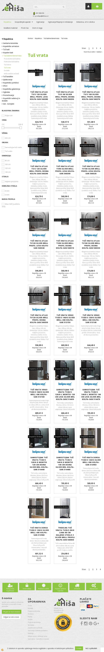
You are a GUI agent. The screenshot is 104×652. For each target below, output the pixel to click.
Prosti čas (25, 28)
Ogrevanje (40, 22)
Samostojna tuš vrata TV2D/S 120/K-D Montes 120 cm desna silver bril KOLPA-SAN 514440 (39, 463)
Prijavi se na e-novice (11, 612)
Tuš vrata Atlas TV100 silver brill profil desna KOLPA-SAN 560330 (91, 244)
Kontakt (30, 608)
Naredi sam (94, 589)
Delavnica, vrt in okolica (85, 22)
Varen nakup (27, 589)
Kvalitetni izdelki (43, 589)
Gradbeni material (10, 28)
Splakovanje (7, 79)
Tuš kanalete (8, 76)
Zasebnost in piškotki (35, 628)
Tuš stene (7, 65)
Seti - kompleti (8, 104)
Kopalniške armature (11, 46)
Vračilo (30, 619)
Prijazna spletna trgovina (60, 590)
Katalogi (30, 633)
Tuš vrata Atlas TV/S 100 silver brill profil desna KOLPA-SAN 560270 (91, 95)
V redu (79, 648)
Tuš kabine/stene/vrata (12, 56)
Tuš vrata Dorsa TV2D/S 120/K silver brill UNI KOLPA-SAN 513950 (91, 461)
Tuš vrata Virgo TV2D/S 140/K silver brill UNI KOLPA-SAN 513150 (65, 318)
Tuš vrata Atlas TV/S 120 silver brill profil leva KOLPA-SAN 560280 (39, 95)
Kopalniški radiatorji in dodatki (11, 99)
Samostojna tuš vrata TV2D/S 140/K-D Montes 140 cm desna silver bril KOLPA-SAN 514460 (65, 463)
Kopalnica (7, 22)
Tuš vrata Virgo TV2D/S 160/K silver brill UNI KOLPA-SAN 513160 (39, 393)
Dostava (77, 589)
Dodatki (7, 70)
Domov (30, 38)
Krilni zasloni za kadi (11, 73)
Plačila (30, 617)
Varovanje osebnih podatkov (38, 631)
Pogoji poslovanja (34, 611)
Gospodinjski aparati (23, 22)
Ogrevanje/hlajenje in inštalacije (60, 22)
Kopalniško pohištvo (11, 83)
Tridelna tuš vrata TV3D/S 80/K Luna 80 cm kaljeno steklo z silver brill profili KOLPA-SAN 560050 (65, 534)
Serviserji (31, 625)
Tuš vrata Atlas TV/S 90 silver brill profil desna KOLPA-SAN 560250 (64, 95)
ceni (94, 52)
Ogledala (6, 92)
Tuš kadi (6, 49)
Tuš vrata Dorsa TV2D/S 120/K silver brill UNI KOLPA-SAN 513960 (39, 531)
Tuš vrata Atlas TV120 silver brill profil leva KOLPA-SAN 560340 (39, 244)
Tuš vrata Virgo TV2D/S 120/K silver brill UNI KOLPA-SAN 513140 (91, 318)
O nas (30, 606)
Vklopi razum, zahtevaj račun (37, 636)
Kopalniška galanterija (11, 89)
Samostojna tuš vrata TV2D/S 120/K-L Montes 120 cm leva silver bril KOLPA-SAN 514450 (65, 394)
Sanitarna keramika (10, 43)
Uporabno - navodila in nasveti (38, 639)
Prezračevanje (8, 95)
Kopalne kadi (8, 52)
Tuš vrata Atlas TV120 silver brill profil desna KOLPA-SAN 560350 (39, 318)
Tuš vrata (7, 68)
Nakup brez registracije (10, 590)
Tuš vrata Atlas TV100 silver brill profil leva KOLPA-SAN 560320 (91, 170)
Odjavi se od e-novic (11, 617)
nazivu (99, 52)
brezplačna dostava (35, 71)
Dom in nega (37, 28)
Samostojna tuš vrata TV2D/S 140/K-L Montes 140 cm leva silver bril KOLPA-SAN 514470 (91, 394)
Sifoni (5, 86)
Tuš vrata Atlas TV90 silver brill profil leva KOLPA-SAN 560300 (65, 170)
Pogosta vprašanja (34, 622)
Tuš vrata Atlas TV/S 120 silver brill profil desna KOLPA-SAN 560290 (39, 170)
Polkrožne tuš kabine (11, 62)
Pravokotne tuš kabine (12, 59)
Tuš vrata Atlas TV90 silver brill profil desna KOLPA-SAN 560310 (65, 244)
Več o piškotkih (91, 648)
